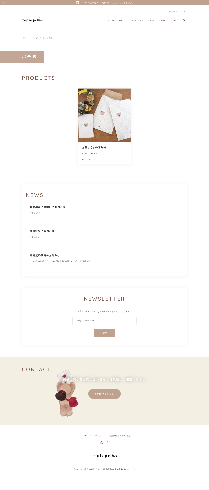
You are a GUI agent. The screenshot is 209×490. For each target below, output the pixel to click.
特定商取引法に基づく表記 (120, 437)
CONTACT (163, 20)
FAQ (175, 20)
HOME (111, 20)
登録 (104, 333)
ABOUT (122, 20)
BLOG (151, 20)
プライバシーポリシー (93, 437)
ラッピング (36, 38)
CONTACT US (104, 395)
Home (24, 38)
